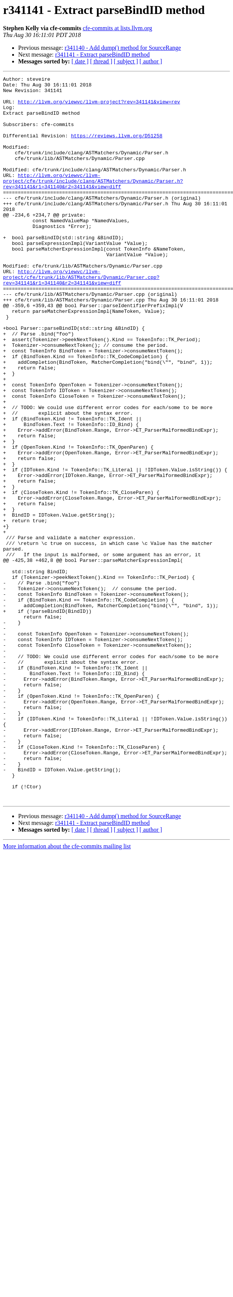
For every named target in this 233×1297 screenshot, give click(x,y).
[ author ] (151, 61)
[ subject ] (126, 61)
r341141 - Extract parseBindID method (102, 54)
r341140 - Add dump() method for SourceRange (123, 48)
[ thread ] (101, 61)
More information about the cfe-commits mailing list (67, 991)
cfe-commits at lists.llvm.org (117, 28)
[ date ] (80, 61)
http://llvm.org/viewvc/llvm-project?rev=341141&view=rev (99, 107)
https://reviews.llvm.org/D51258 (116, 148)
